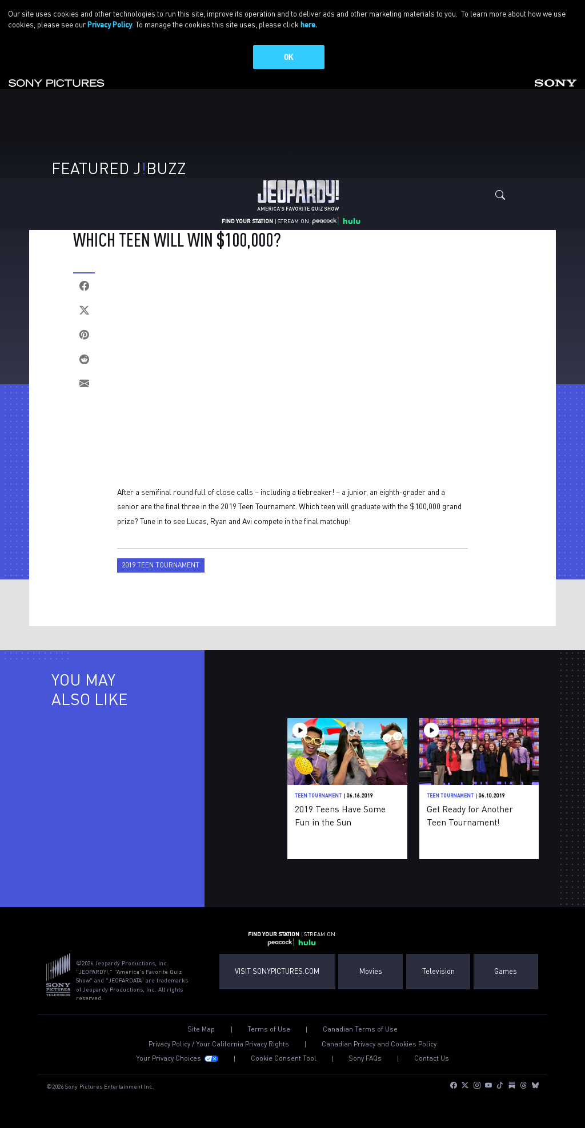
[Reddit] (84, 359)
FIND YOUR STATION (247, 220)
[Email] (84, 384)
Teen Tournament (318, 795)
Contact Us (431, 1058)
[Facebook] (84, 285)
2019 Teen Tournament (160, 565)
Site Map (201, 1029)
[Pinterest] (84, 335)
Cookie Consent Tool (283, 1058)
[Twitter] (84, 310)
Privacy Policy (109, 24)
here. (308, 24)
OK (288, 57)
